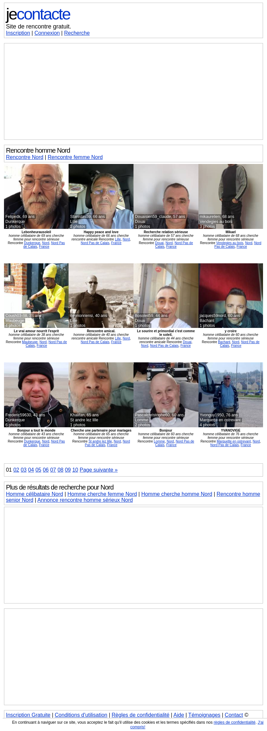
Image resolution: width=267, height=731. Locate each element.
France (44, 246)
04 (31, 470)
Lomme (159, 441)
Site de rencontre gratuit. (38, 26)
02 (16, 470)
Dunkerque (32, 243)
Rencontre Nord (24, 157)
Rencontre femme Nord (75, 157)
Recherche (76, 33)
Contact (234, 715)
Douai (159, 243)
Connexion (47, 33)
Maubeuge (29, 342)
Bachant (224, 342)
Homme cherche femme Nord (102, 494)
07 (53, 470)
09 (68, 470)
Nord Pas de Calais (95, 243)
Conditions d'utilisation (81, 715)
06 (46, 470)
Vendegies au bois (229, 243)
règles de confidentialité (234, 722)
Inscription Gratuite (28, 715)
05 (38, 470)
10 (75, 470)
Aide (179, 715)
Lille (118, 239)
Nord (45, 243)
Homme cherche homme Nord (176, 494)
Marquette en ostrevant (234, 441)
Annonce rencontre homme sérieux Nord (85, 500)
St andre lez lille (100, 441)
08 (61, 470)
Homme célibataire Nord (34, 494)
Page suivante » (99, 470)
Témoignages (204, 715)
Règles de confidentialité (140, 715)
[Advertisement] (133, 91)
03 (24, 470)
